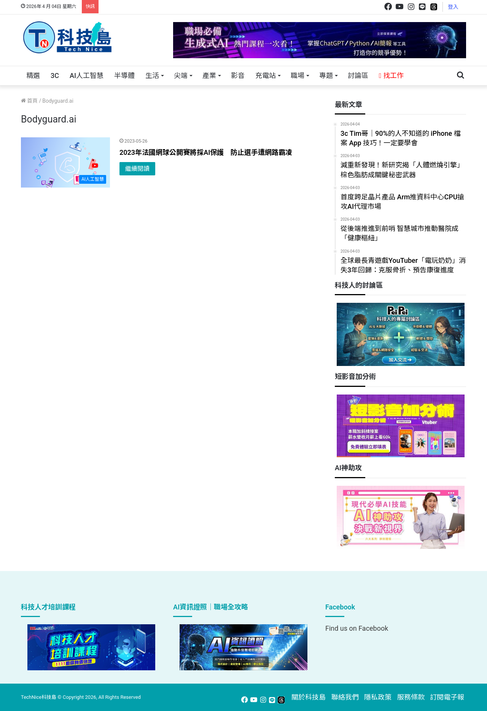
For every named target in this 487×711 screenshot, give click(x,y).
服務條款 (411, 697)
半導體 (124, 76)
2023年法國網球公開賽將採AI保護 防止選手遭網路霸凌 (205, 152)
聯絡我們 (345, 697)
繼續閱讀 (137, 168)
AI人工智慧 (86, 76)
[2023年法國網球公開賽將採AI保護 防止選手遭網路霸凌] (65, 162)
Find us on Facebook (356, 628)
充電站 (265, 76)
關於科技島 (308, 697)
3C (55, 76)
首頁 (29, 101)
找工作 (391, 76)
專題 (326, 76)
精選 (33, 76)
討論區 (358, 76)
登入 (453, 7)
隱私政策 (378, 697)
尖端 (181, 76)
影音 (238, 76)
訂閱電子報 (447, 697)
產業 (209, 76)
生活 (152, 76)
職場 (297, 76)
